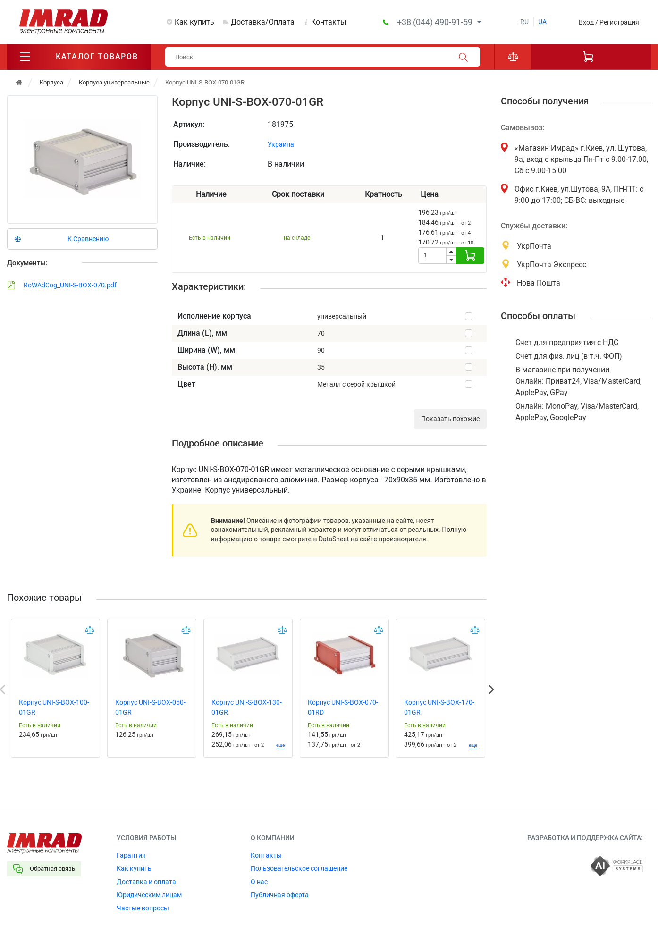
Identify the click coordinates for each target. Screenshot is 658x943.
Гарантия (131, 855)
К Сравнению (88, 239)
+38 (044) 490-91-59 (435, 22)
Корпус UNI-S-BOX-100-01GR (54, 707)
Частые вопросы (143, 908)
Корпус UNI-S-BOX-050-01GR (150, 707)
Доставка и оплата (146, 881)
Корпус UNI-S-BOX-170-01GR (439, 707)
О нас (259, 881)
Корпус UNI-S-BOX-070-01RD (343, 707)
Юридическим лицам (149, 895)
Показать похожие (450, 418)
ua (542, 21)
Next (491, 689)
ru (524, 21)
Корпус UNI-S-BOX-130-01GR (246, 707)
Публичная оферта (280, 895)
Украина (281, 144)
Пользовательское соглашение (299, 868)
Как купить (194, 21)
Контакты (328, 21)
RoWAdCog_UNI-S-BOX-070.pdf (62, 285)
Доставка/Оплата (263, 21)
